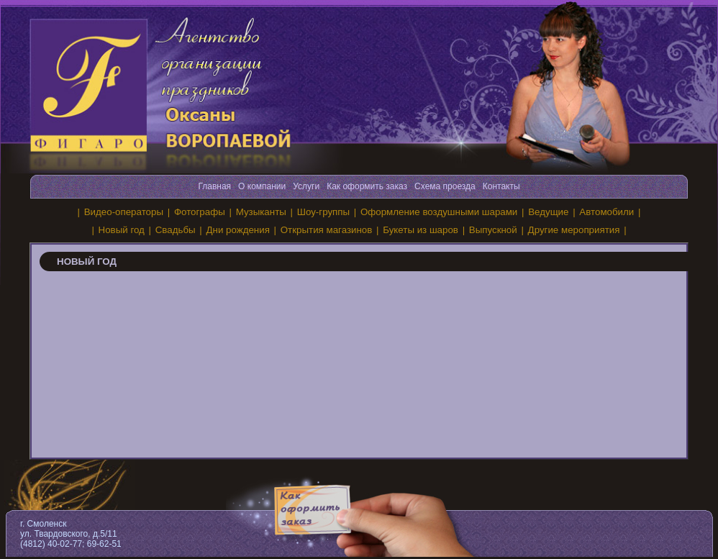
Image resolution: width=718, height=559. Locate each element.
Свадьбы (175, 229)
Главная (214, 186)
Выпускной (493, 229)
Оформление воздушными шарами (438, 211)
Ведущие (548, 211)
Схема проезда (445, 186)
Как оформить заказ (367, 186)
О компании (262, 186)
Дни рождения (238, 229)
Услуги (306, 186)
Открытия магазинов (327, 229)
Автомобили (606, 211)
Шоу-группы (323, 211)
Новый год (122, 229)
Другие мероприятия (574, 229)
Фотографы (199, 211)
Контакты (501, 186)
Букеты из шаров (420, 229)
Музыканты (261, 211)
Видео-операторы (123, 211)
